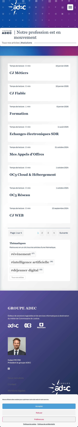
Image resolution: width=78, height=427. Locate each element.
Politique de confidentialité (46, 424)
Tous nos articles (10, 42)
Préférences (39, 419)
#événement (23, 254)
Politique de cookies (29, 424)
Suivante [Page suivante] (63, 233)
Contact (12, 384)
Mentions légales (16, 390)
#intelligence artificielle (32, 262)
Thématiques (18, 243)
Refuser (39, 413)
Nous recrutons (16, 378)
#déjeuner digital (26, 270)
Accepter (39, 406)
